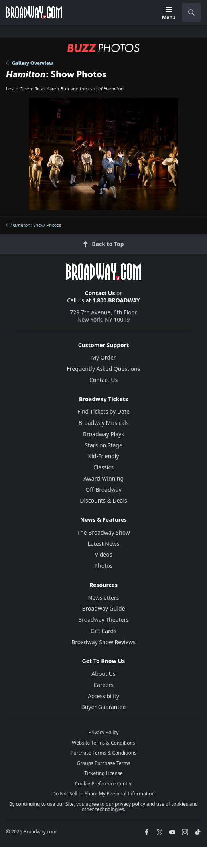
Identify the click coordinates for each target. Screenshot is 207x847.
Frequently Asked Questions (103, 368)
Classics (103, 467)
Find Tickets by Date (103, 411)
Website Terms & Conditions (103, 742)
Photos (104, 565)
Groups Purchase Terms (103, 763)
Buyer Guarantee (103, 707)
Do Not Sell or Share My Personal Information (103, 793)
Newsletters (103, 597)
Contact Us (100, 293)
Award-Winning (103, 478)
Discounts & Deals (103, 500)
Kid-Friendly (103, 456)
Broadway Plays (103, 434)
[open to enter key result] (191, 12)
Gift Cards (103, 631)
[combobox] (188, 12)
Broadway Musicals (104, 423)
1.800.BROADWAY (116, 300)
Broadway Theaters (103, 619)
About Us (103, 673)
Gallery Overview (29, 63)
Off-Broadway (103, 489)
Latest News (104, 543)
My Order (103, 357)
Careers (103, 685)
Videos (103, 554)
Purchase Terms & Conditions (103, 752)
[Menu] (168, 13)
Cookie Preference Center (103, 783)
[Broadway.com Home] (34, 12)
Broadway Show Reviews (103, 642)
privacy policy (130, 804)
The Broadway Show (103, 532)
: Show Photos (33, 225)
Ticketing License (104, 773)
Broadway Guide (103, 608)
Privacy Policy (104, 732)
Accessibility (103, 696)
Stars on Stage (103, 445)
